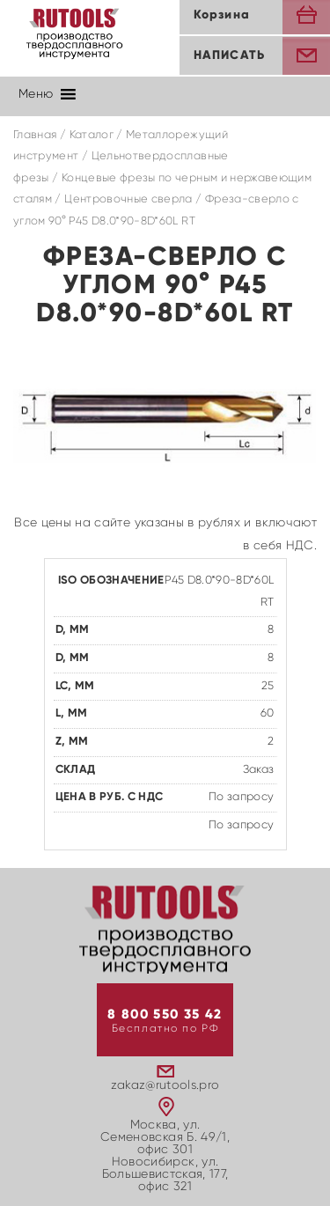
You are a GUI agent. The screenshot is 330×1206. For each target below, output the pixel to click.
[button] (35, 94)
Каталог (92, 135)
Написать (229, 55)
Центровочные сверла (128, 199)
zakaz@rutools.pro (165, 1085)
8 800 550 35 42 (164, 1014)
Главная (34, 135)
